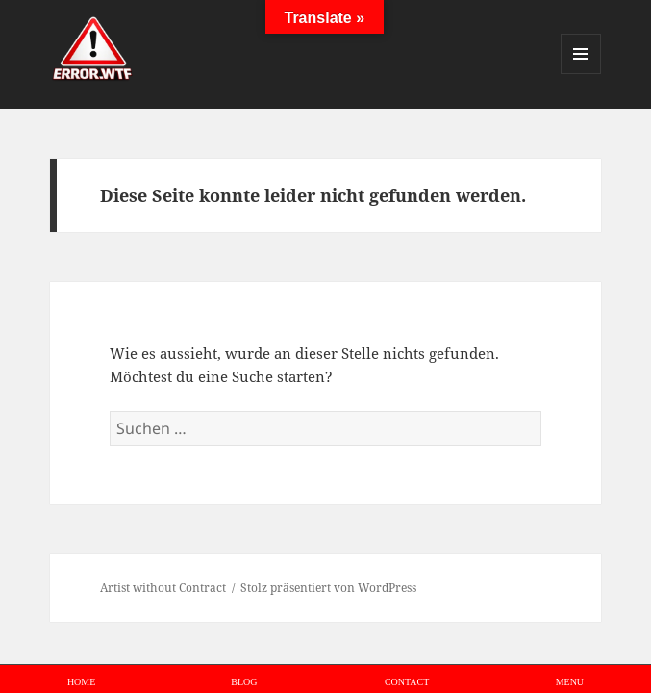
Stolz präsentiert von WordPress (328, 587)
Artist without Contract (163, 587)
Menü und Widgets (581, 73)
